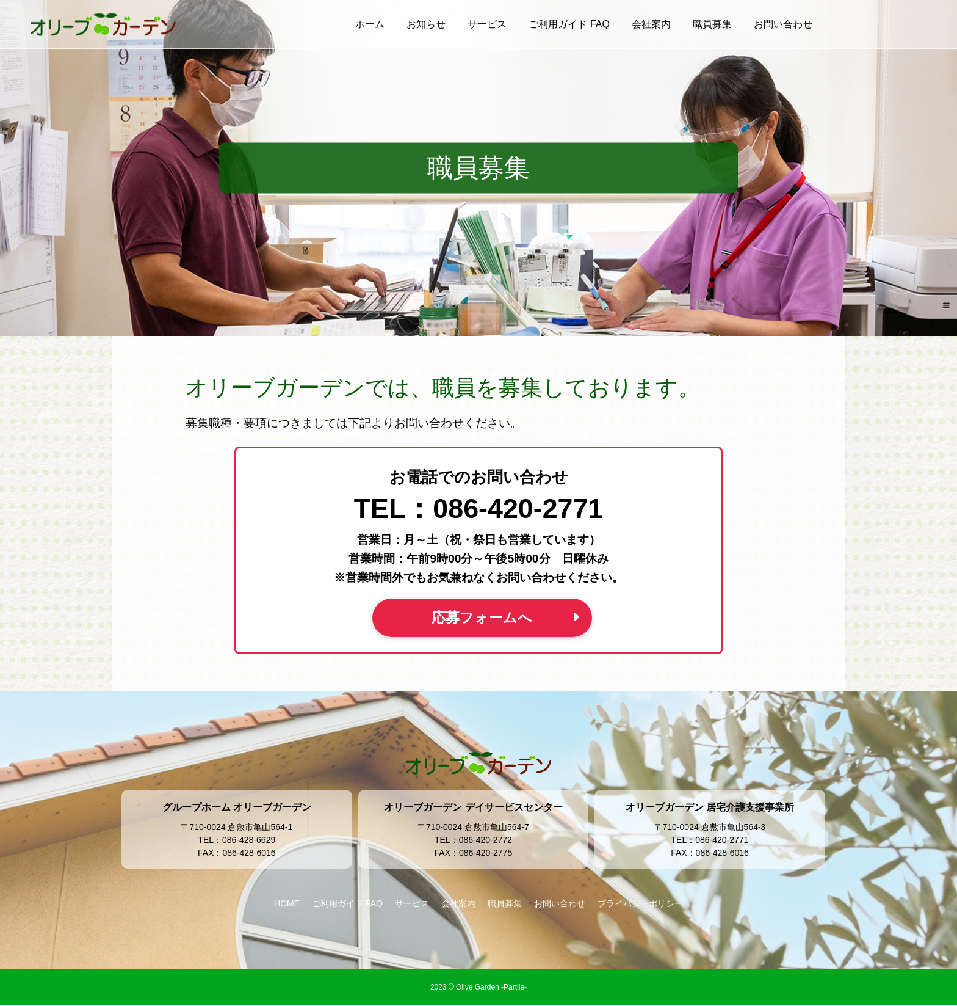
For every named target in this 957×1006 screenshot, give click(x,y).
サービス (487, 24)
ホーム (370, 24)
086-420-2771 (518, 508)
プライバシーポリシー (640, 904)
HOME (287, 904)
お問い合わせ (783, 24)
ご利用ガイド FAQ (569, 24)
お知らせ (426, 24)
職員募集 (712, 24)
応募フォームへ (482, 618)
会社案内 (651, 24)
